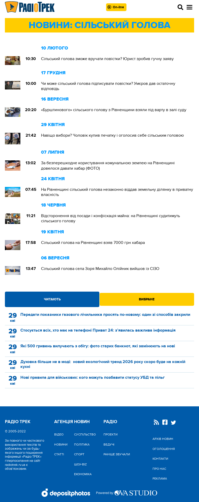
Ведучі (109, 444)
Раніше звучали (117, 454)
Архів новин (163, 439)
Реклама (160, 478)
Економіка (83, 474)
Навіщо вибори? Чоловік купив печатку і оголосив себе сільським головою (112, 135)
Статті (59, 454)
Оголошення (164, 449)
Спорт (79, 454)
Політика (82, 444)
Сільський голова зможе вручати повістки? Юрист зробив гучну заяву (107, 58)
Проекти (110, 434)
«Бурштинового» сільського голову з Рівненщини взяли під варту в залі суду (113, 109)
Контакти (160, 458)
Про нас (159, 469)
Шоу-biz (80, 464)
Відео (58, 434)
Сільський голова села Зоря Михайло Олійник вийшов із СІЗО (100, 268)
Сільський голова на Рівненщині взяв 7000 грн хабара (93, 242)
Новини (60, 444)
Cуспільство (85, 434)
